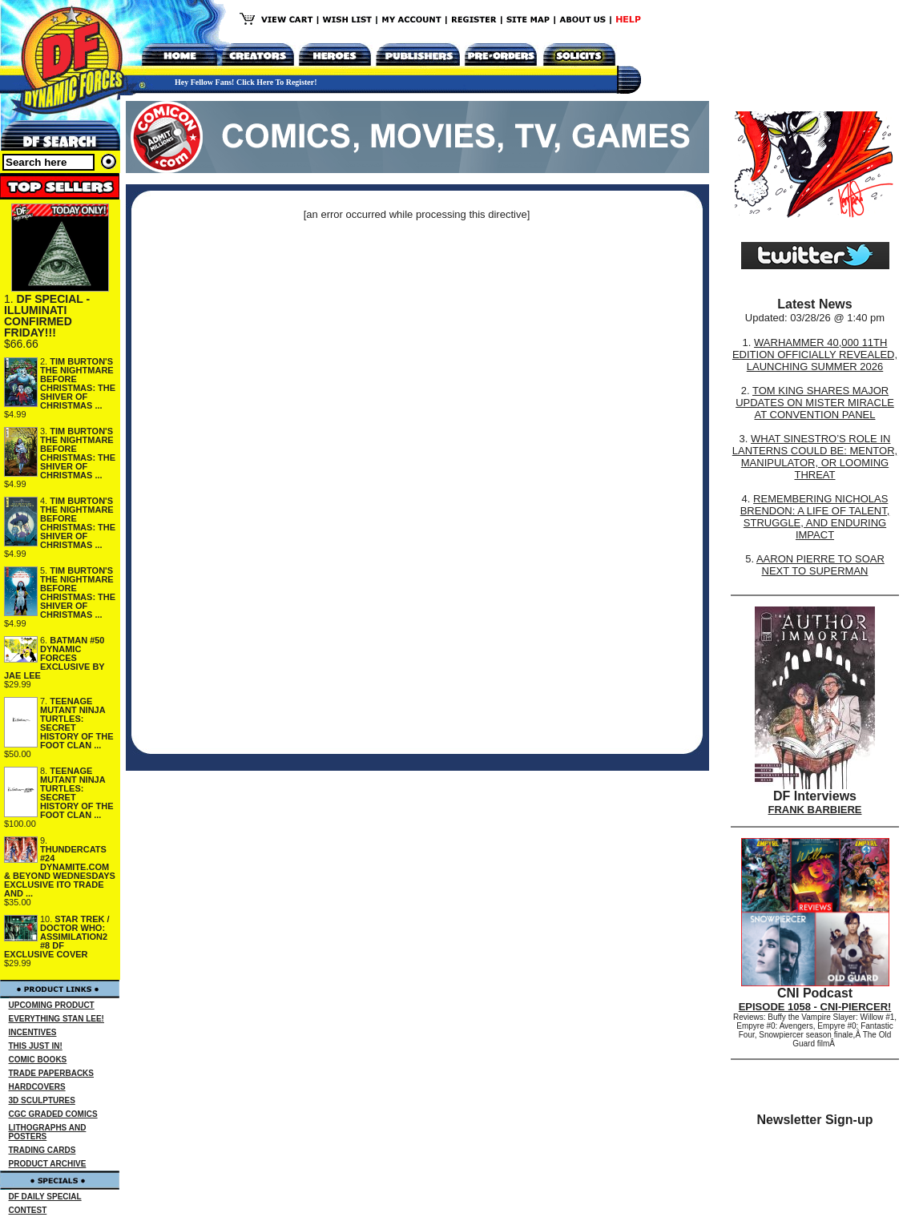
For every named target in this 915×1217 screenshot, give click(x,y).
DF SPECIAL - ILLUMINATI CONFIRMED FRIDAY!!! (47, 315)
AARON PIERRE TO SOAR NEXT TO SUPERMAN (820, 565)
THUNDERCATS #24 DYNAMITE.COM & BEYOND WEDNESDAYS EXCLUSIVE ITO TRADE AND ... (59, 871)
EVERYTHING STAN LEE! (56, 1018)
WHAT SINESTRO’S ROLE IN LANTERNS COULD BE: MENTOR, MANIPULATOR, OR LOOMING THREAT (814, 457)
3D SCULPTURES (42, 1100)
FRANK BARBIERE (815, 810)
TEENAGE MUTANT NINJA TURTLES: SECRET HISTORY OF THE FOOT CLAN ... (76, 723)
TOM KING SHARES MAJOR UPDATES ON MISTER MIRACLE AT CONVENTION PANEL (815, 403)
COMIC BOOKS (38, 1059)
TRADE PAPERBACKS (52, 1073)
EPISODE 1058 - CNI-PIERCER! (815, 1007)
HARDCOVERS (37, 1086)
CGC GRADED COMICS (53, 1114)
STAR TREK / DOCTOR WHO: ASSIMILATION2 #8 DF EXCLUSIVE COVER (57, 936)
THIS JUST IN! (35, 1046)
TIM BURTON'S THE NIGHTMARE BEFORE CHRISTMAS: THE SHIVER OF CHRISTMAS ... (77, 383)
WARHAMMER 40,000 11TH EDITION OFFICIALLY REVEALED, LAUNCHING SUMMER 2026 (814, 354)
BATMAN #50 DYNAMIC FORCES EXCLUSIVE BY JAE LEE (54, 657)
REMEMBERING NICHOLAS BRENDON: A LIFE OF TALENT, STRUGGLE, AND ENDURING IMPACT (815, 517)
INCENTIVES (33, 1032)
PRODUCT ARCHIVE (48, 1163)
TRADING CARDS (42, 1150)
